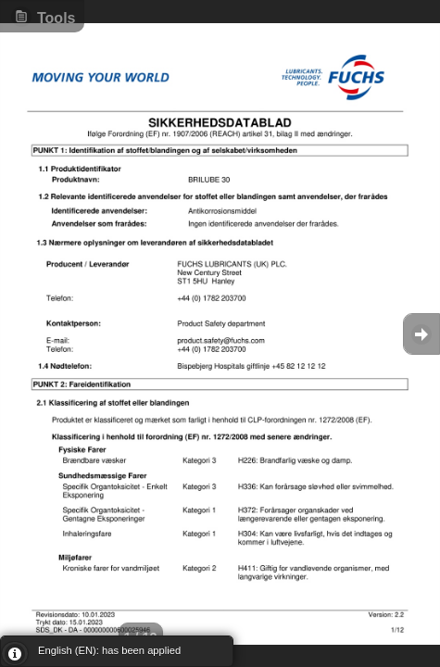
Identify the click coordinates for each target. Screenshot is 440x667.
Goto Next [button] (421, 334)
